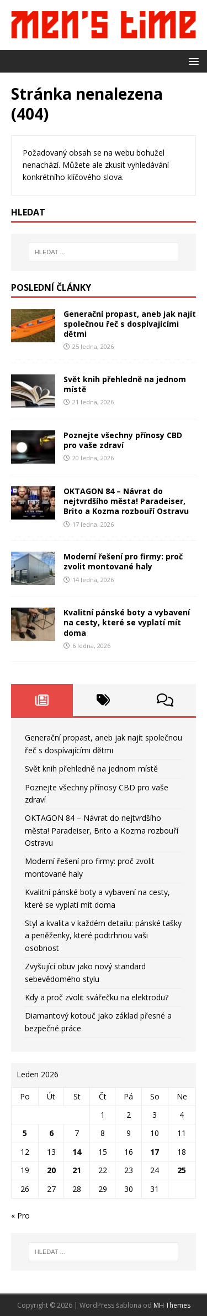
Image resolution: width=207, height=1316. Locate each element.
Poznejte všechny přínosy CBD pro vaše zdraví (122, 440)
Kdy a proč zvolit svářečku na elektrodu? (96, 997)
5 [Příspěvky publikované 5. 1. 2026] (25, 1133)
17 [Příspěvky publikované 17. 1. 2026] (154, 1152)
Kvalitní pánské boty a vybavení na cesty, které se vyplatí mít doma (126, 622)
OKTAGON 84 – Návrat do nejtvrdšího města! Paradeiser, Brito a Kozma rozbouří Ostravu (126, 501)
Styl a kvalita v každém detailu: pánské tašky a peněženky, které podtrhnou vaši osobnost (103, 935)
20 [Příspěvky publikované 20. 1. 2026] (51, 1170)
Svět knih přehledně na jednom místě (124, 384)
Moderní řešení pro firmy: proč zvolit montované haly (123, 561)
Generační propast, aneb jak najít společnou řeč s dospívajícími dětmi (129, 324)
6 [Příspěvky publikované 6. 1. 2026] (51, 1133)
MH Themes (171, 1305)
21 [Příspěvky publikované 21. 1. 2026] (76, 1170)
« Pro (20, 1215)
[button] (191, 61)
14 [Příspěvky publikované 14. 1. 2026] (76, 1152)
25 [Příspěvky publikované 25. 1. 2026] (181, 1170)
